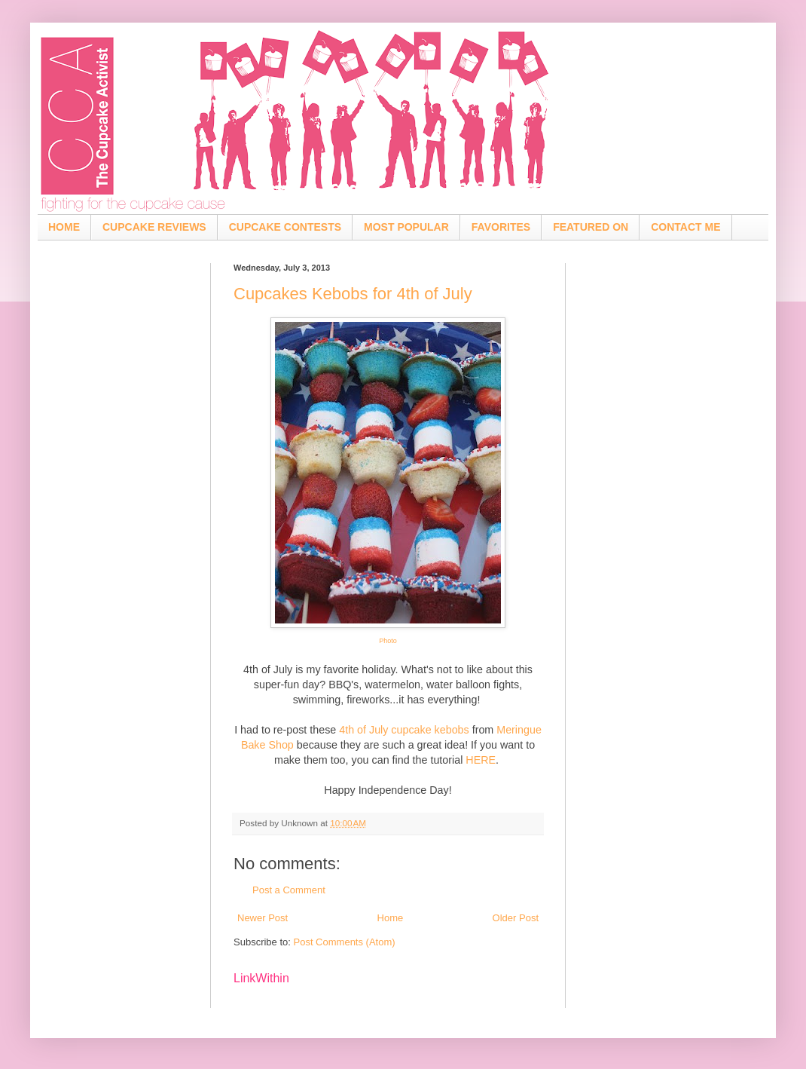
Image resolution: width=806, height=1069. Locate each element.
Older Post (516, 918)
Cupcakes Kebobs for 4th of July (353, 293)
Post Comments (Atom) (344, 942)
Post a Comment (288, 890)
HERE (481, 760)
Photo (388, 641)
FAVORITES (501, 227)
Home (390, 918)
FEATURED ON (590, 227)
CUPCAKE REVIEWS (154, 227)
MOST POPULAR (406, 227)
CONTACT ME (685, 227)
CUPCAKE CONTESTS (285, 227)
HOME (64, 227)
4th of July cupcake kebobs (404, 730)
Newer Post (262, 918)
